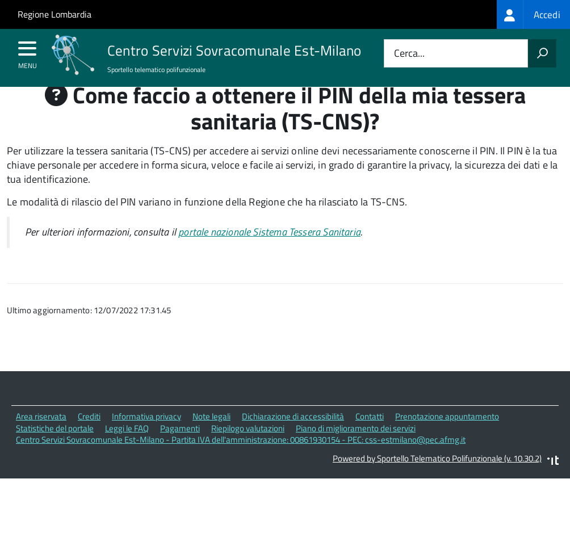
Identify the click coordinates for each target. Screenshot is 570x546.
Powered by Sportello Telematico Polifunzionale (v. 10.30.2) (437, 479)
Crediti (89, 437)
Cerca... (409, 54)
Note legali (211, 437)
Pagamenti (180, 449)
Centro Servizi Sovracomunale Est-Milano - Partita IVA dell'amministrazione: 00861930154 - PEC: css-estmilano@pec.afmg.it (241, 461)
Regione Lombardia (54, 14)
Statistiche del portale (55, 449)
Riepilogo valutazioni (247, 449)
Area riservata (41, 437)
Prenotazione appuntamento (447, 437)
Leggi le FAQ (127, 449)
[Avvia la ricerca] (542, 53)
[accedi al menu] (27, 52)
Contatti (369, 437)
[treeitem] (533, 14)
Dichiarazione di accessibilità (293, 437)
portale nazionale (269, 253)
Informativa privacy (146, 437)
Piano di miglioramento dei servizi (356, 449)
